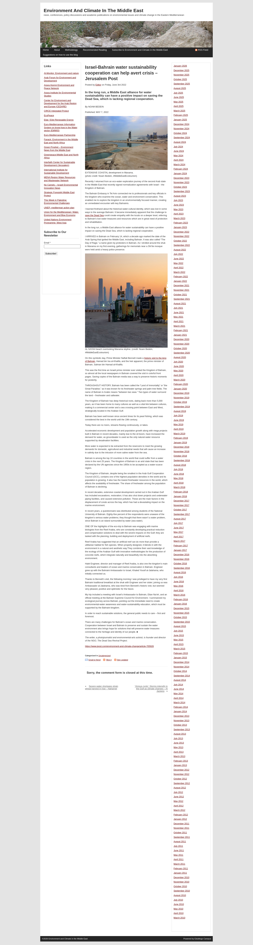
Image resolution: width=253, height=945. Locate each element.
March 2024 (179, 164)
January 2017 (180, 550)
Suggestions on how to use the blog (60, 55)
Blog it (109, 660)
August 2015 (180, 626)
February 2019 (181, 438)
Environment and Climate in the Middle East (93, 10)
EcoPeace (49, 115)
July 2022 (178, 254)
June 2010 (179, 904)
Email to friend (94, 660)
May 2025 (178, 102)
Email (47, 243)
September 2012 (182, 783)
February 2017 (181, 545)
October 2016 (180, 563)
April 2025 (179, 106)
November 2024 (181, 128)
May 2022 (178, 263)
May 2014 (178, 693)
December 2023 (181, 178)
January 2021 (180, 335)
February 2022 (181, 276)
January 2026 (180, 66)
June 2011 (179, 850)
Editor (98, 85)
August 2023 (180, 196)
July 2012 (178, 792)
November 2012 (181, 774)
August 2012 (180, 788)
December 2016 (181, 554)
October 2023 (180, 187)
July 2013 (178, 738)
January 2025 (180, 119)
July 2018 (178, 469)
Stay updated (122, 660)
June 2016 (179, 581)
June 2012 (179, 796)
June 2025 (179, 97)
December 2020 (181, 339)
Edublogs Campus (203, 939)
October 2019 (180, 402)
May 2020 (178, 371)
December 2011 (181, 823)
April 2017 (179, 537)
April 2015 (179, 644)
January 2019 (180, 442)
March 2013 (179, 756)
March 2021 (179, 326)
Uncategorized (104, 656)
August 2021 (180, 303)
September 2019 (182, 406)
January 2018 (180, 496)
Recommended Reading (95, 50)
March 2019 (179, 433)
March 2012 (179, 810)
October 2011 (180, 832)
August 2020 (180, 357)
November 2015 (181, 613)
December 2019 (181, 393)
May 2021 (178, 317)
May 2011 (178, 855)
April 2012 (179, 806)
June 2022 (179, 259)
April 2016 (179, 590)
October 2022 (180, 241)
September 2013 (182, 729)
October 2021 (180, 294)
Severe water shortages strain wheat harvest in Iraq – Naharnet (101, 687)
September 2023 (182, 191)
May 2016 (178, 586)
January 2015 (180, 657)
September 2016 (182, 568)
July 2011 (178, 846)
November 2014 (181, 667)
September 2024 (182, 137)
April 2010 (179, 913)
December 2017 (181, 501)
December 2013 (181, 716)
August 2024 (180, 142)
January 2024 (180, 173)
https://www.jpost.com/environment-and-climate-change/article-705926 (119, 646)
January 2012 (180, 819)
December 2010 (181, 877)
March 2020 (179, 380)
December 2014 (181, 662)
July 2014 (178, 684)
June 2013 (179, 743)
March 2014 (179, 702)
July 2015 (178, 631)
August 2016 (180, 572)
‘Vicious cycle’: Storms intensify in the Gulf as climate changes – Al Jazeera (151, 688)
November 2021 (181, 290)
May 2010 (178, 909)
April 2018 (179, 483)
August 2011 (180, 841)
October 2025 (180, 79)
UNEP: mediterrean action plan (59, 207)
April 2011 (179, 859)
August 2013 (180, 734)
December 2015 (181, 608)
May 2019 (178, 424)
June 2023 (179, 205)
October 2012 (180, 779)
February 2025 (181, 115)
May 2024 (178, 155)
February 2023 (181, 223)
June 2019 (179, 420)
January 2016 (180, 604)
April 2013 (179, 752)
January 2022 (180, 281)
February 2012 (181, 815)
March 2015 (179, 649)
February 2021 (181, 330)
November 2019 (181, 398)
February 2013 (181, 761)
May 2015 (178, 640)
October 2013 (180, 725)
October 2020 (180, 348)
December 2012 (181, 770)
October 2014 (180, 671)
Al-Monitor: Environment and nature (61, 73)
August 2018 (180, 465)
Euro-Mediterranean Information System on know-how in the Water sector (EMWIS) (60, 127)
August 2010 (180, 895)
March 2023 (179, 218)
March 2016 (179, 595)
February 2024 (181, 169)
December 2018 (181, 447)
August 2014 (180, 680)
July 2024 (178, 146)
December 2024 (181, 124)
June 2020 (179, 366)
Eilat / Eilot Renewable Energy (59, 120)
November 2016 (181, 559)
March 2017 (179, 541)
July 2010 (178, 900)
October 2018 (180, 456)
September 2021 (182, 299)
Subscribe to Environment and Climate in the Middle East (140, 50)
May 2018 (178, 478)
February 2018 (181, 492)
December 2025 (181, 70)
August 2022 (180, 250)
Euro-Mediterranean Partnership (59, 135)
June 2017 (179, 528)
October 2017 (180, 510)
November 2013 (181, 720)
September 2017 (182, 514)
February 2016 (181, 599)
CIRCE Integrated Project (56, 111)
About (57, 50)
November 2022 (181, 236)
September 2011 (182, 837)
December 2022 (181, 232)
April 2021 (179, 321)
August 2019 (180, 411)
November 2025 (181, 75)
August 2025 (180, 88)
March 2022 (179, 272)
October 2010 (180, 886)
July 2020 (178, 362)
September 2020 (182, 353)
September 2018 (182, 460)
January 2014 (180, 711)
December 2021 (181, 285)
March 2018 (179, 487)
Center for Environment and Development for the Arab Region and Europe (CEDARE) (60, 103)
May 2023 (178, 209)
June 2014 (179, 689)
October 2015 (180, 617)
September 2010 (182, 891)
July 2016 (178, 577)
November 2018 (181, 451)
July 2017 (178, 523)
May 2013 (178, 747)
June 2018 (179, 474)
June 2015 (179, 635)
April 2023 (179, 214)
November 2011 (181, 828)
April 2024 (179, 160)
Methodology (71, 50)
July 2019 (178, 415)
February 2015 (181, 653)
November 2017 (181, 505)
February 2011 (181, 868)
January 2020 (180, 389)
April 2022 (179, 267)
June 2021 (179, 312)
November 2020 (181, 344)
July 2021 (178, 308)
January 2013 (180, 765)
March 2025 (179, 111)
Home (46, 50)
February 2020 (181, 384)
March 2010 (179, 918)
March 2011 (179, 864)
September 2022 (182, 245)
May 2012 (178, 801)
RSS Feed (203, 50)
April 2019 (179, 429)
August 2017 (180, 519)
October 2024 (180, 133)
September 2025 (182, 84)
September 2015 (182, 622)
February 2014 (181, 707)
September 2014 (182, 676)
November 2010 (181, 882)
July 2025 (178, 93)
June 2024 (179, 151)
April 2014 (179, 698)
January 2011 (180, 873)
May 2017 (178, 532)
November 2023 (181, 182)
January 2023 (180, 227)
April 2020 (179, 375)
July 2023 (178, 200)
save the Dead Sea (94, 215)
